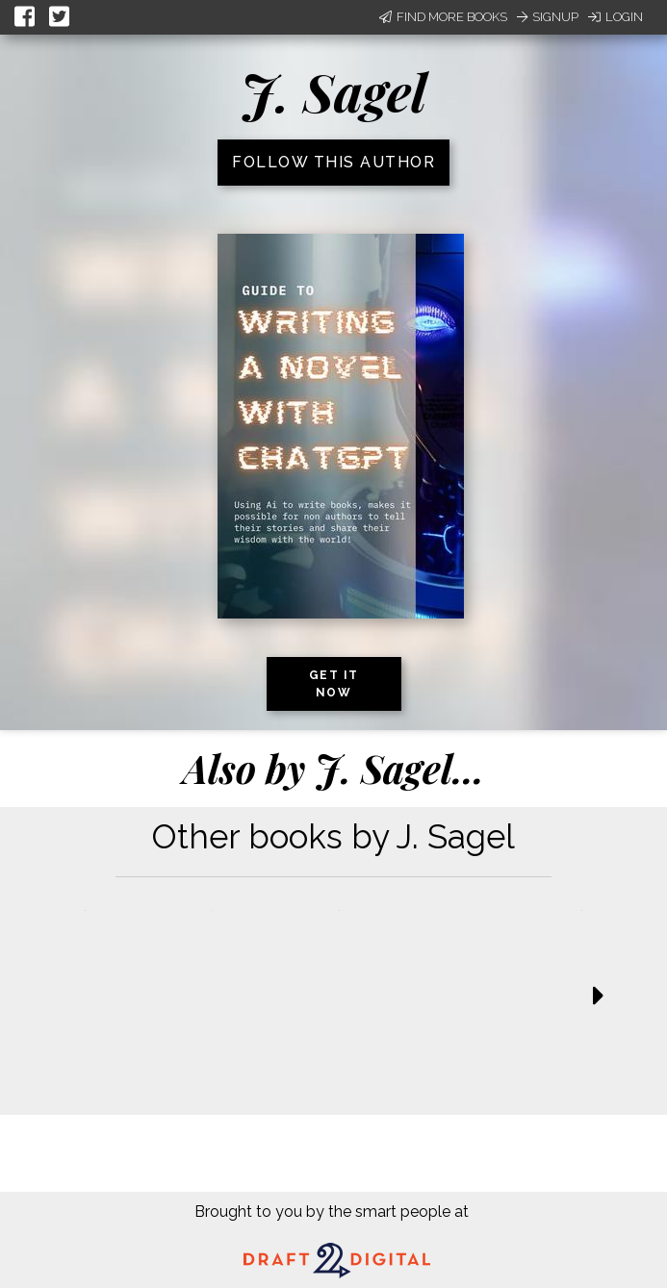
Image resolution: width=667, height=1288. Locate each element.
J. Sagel (333, 91)
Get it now (334, 684)
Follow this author (333, 162)
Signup (547, 17)
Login (615, 17)
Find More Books (443, 17)
